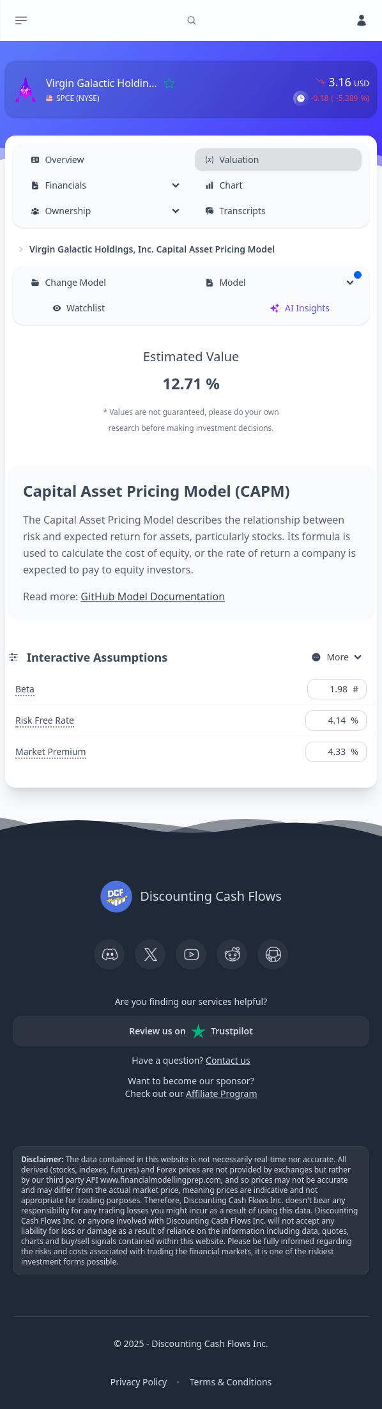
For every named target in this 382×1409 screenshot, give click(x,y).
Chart (223, 185)
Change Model (68, 282)
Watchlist (78, 308)
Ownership (61, 211)
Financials (58, 185)
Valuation (232, 159)
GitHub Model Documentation (152, 596)
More (330, 657)
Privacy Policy (139, 1382)
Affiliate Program (221, 1093)
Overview (57, 159)
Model (283, 279)
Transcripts (235, 211)
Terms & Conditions (231, 1382)
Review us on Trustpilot (191, 1031)
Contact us (228, 1060)
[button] (301, 98)
